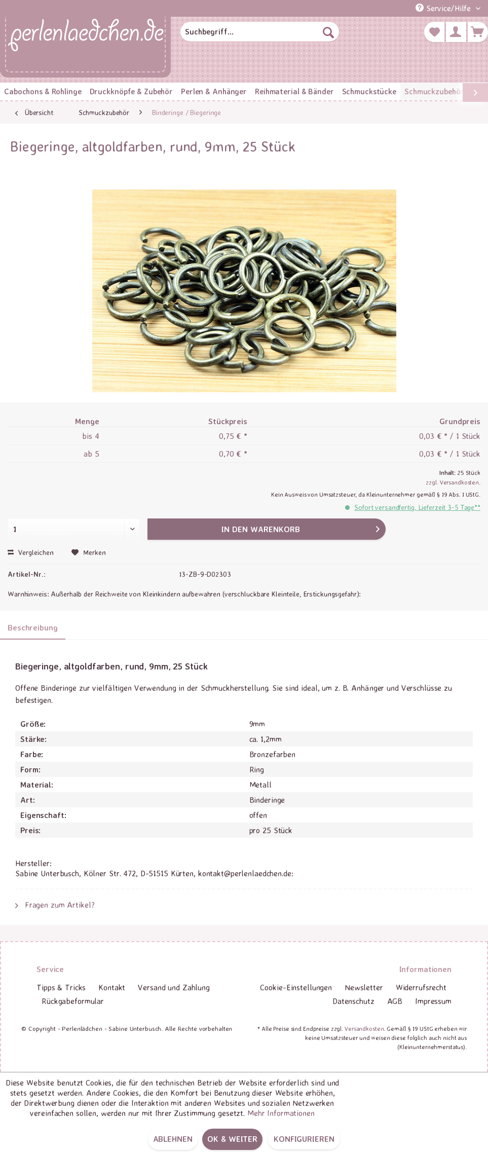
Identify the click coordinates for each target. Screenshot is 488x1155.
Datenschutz (353, 1001)
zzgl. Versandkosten (452, 482)
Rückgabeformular (73, 1001)
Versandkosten (364, 1028)
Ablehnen (173, 1139)
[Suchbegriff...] (259, 32)
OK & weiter (232, 1139)
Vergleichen (31, 552)
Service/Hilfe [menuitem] (444, 8)
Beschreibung (33, 627)
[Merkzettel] (434, 32)
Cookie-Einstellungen (296, 987)
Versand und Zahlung (174, 987)
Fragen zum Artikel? (55, 905)
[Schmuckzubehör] (434, 91)
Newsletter (364, 987)
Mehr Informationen (281, 1113)
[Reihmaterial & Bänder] (294, 91)
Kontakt (111, 987)
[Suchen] (328, 32)
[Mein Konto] (456, 32)
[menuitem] (259, 32)
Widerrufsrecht (421, 987)
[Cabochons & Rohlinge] (43, 91)
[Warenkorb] (478, 32)
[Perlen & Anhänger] (214, 91)
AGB (395, 1001)
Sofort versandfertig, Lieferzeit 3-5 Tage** (417, 507)
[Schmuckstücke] (369, 91)
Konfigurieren (304, 1139)
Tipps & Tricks (61, 987)
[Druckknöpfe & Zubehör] (131, 91)
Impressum (433, 1001)
